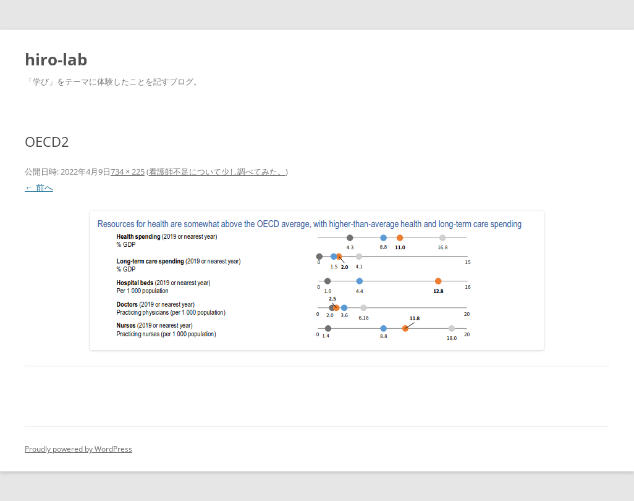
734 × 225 (128, 171)
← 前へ (39, 187)
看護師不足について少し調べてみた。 (217, 171)
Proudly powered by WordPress (78, 449)
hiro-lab (56, 59)
